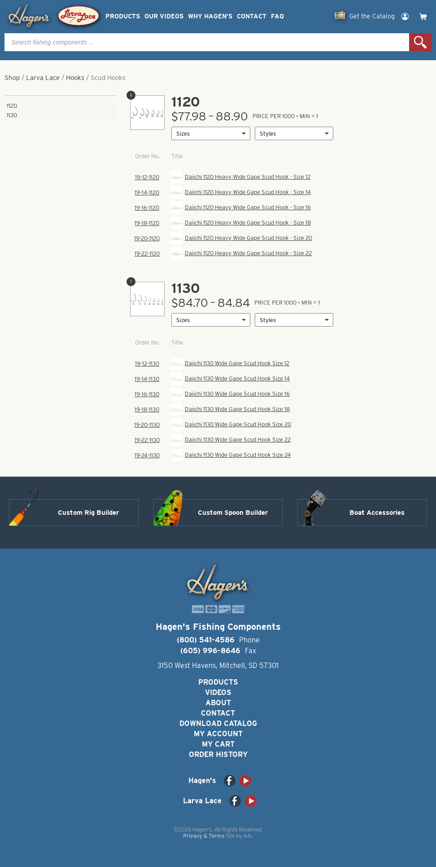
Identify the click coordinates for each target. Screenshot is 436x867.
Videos (218, 692)
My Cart (218, 744)
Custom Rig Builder (88, 513)
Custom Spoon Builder (233, 513)
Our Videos (163, 16)
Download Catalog (218, 723)
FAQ (277, 16)
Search (420, 42)
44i (247, 835)
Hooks (75, 78)
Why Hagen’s (210, 16)
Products (122, 16)
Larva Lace (43, 78)
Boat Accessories (377, 513)
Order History (218, 754)
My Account (218, 734)
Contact (251, 16)
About (218, 703)
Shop (12, 78)
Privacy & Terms (203, 835)
